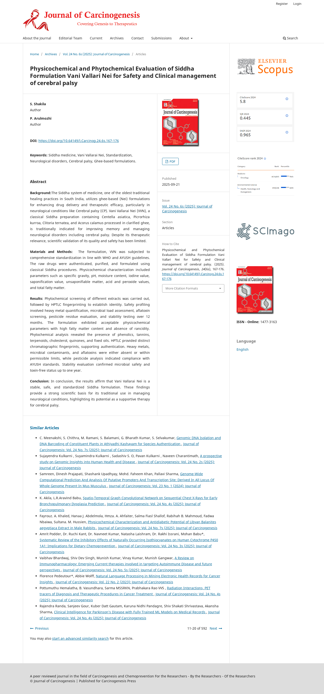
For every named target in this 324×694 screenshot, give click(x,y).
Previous (42, 628)
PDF (172, 161)
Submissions (161, 38)
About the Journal (37, 38)
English (243, 349)
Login (297, 3)
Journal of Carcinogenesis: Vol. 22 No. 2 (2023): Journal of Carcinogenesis (114, 582)
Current (96, 38)
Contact (137, 38)
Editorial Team (70, 38)
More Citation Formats (181, 288)
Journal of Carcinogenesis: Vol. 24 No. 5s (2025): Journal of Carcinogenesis (122, 570)
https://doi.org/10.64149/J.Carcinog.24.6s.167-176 (78, 140)
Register (282, 3)
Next (213, 628)
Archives (117, 38)
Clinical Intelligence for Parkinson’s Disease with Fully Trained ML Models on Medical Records (130, 612)
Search (290, 38)
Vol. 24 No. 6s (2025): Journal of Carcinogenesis (96, 54)
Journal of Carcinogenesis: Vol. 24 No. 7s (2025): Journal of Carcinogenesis (157, 528)
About (184, 38)
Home (34, 54)
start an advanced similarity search (80, 638)
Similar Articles (44, 427)
